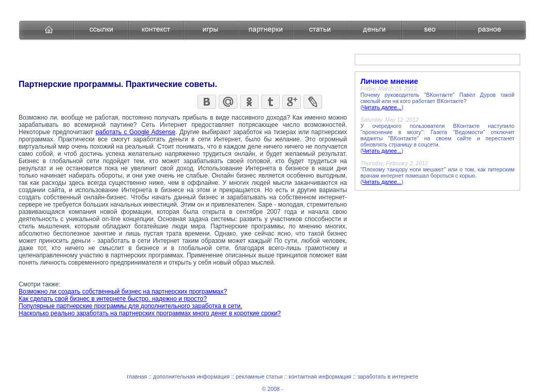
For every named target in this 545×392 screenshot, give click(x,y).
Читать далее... (382, 107)
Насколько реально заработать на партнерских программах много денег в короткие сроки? (150, 313)
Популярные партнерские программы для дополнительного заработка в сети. (130, 306)
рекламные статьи (259, 376)
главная (137, 376)
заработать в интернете (387, 376)
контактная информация (320, 376)
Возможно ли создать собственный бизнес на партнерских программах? (123, 291)
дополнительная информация (191, 376)
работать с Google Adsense (135, 132)
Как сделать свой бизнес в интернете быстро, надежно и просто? (113, 298)
